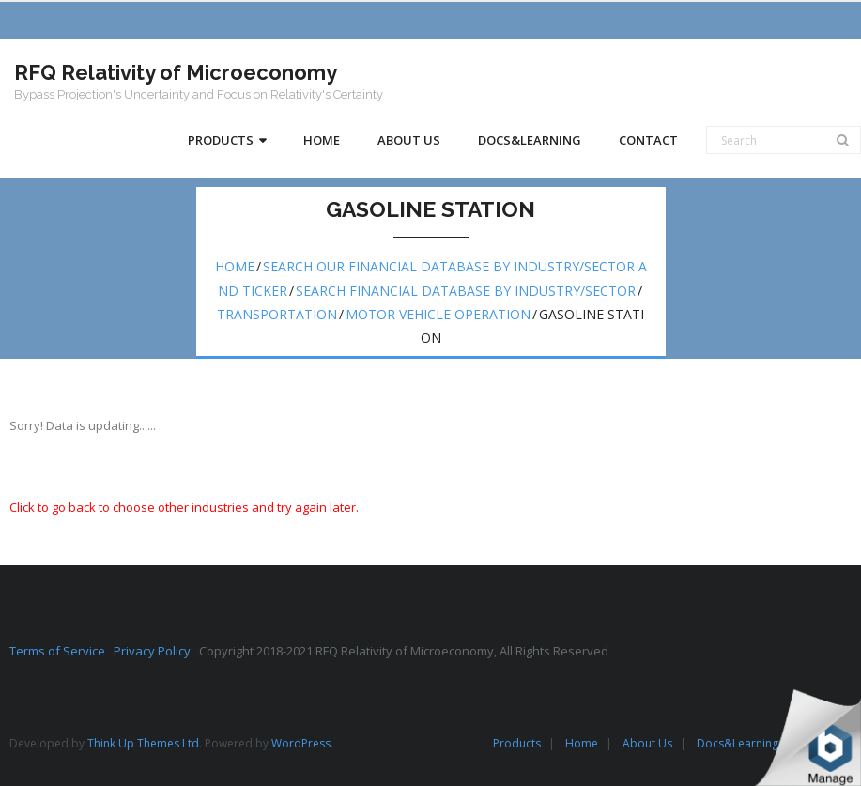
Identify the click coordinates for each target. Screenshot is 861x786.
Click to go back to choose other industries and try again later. (184, 507)
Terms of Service (61, 650)
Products (517, 743)
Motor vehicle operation (438, 314)
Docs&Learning (737, 743)
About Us (647, 743)
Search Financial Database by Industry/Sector (466, 291)
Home (234, 266)
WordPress (301, 743)
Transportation (277, 314)
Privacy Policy (156, 650)
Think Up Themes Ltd (143, 743)
